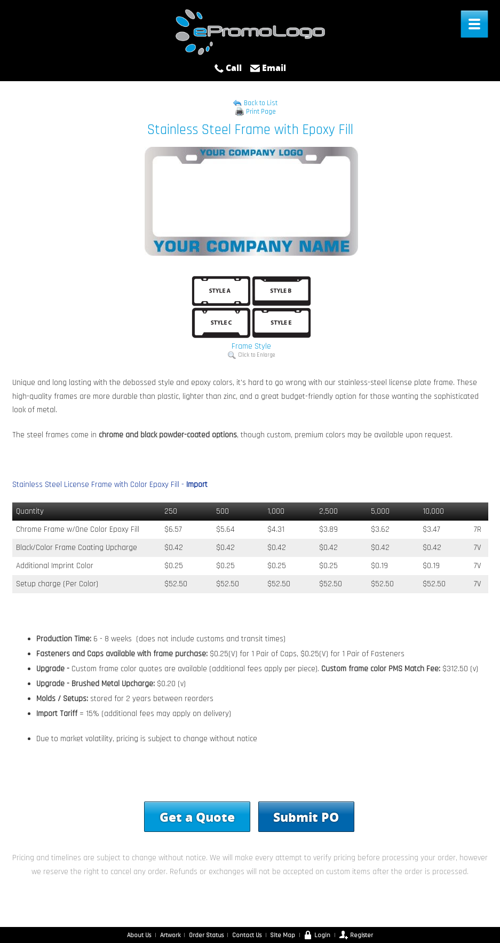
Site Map (282, 935)
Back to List (260, 103)
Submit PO (306, 816)
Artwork (170, 935)
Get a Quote (197, 816)
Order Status (206, 935)
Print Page (261, 111)
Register (356, 935)
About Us (139, 935)
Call (228, 68)
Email (268, 68)
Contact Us (246, 935)
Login (317, 935)
